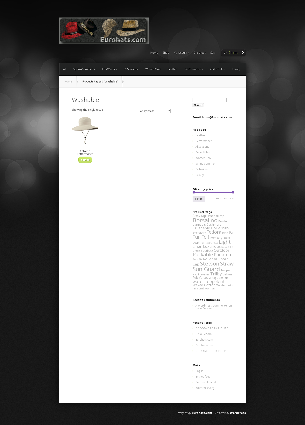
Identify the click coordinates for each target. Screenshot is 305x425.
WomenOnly (152, 69)
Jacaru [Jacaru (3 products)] (226, 237)
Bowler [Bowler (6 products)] (222, 221)
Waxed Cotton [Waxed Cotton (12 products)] (204, 285)
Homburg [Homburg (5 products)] (216, 237)
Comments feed (205, 382)
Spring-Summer (83, 69)
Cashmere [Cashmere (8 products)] (214, 224)
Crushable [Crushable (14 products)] (201, 227)
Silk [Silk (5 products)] (216, 259)
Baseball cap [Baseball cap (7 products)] (215, 216)
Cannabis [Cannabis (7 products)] (199, 224)
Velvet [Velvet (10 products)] (203, 277)
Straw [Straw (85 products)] (227, 263)
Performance (193, 69)
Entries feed (202, 376)
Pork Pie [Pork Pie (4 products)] (197, 259)
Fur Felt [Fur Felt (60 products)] (201, 236)
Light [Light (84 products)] (225, 241)
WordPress (238, 413)
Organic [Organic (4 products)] (197, 250)
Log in (199, 371)
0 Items (233, 52)
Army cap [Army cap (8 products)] (199, 216)
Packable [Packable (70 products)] (203, 254)
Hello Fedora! (203, 308)
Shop (166, 52)
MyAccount (180, 52)
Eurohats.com (204, 339)
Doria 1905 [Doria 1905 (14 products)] (220, 227)
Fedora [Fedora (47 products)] (214, 232)
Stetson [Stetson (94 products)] (209, 263)
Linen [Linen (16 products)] (197, 246)
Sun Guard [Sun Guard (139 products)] (206, 269)
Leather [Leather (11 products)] (199, 242)
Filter (198, 198)
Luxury (236, 69)
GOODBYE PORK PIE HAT (211, 328)
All (64, 69)
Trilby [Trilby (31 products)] (216, 274)
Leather (172, 69)
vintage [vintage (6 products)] (213, 278)
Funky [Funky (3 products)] (225, 232)
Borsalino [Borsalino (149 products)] (205, 220)
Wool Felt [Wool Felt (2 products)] (210, 288)
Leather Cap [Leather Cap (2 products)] (211, 243)
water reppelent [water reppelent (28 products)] (209, 281)
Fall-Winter (108, 69)
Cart (212, 52)
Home (154, 52)
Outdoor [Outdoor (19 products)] (221, 250)
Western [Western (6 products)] (221, 285)
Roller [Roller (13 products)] (208, 259)
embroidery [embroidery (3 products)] (199, 232)
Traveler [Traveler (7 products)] (203, 274)
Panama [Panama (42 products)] (222, 254)
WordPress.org (204, 388)
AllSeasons (131, 69)
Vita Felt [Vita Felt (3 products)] (223, 278)
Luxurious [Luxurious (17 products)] (212, 246)
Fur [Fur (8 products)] (231, 232)
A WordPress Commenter (211, 305)
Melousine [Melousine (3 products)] (227, 247)
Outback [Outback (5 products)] (207, 250)
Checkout (200, 52)
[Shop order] (154, 111)
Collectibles (217, 69)
